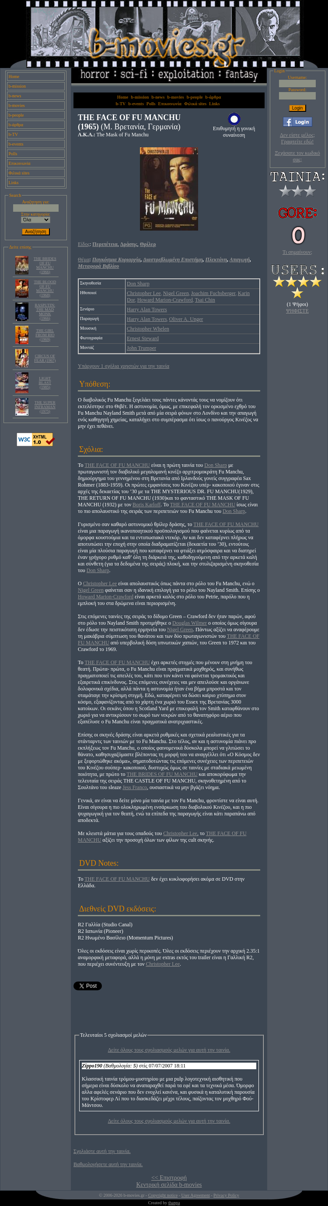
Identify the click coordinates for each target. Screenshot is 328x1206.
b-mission (17, 86)
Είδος (84, 244)
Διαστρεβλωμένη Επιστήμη (173, 259)
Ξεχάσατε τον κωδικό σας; (297, 156)
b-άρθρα (16, 124)
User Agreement (195, 1195)
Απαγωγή (240, 259)
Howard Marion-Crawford (165, 300)
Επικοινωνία (20, 163)
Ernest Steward (143, 338)
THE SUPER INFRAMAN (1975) (45, 406)
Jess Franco (134, 787)
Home (14, 76)
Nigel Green (176, 293)
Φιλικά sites (19, 173)
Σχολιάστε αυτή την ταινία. (102, 1151)
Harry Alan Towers (147, 309)
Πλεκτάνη (216, 259)
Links (14, 182)
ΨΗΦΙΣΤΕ (297, 311)
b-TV (13, 134)
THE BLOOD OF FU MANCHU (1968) (45, 288)
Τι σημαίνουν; (297, 252)
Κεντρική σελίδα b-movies (169, 1184)
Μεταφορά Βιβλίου (98, 266)
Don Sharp (138, 284)
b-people (16, 115)
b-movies (17, 105)
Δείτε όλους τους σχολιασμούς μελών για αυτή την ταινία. (169, 1050)
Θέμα (83, 259)
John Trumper (141, 348)
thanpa (174, 1202)
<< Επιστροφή (169, 1177)
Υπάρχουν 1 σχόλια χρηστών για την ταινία (123, 366)
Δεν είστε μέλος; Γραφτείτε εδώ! (297, 138)
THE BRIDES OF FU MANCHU (162, 774)
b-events (16, 144)
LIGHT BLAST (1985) (45, 382)
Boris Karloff (147, 505)
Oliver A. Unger (186, 319)
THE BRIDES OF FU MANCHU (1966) (45, 265)
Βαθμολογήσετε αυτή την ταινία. (108, 1164)
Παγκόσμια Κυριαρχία (116, 259)
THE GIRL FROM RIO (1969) (44, 335)
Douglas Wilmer (189, 623)
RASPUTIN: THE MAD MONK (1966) (45, 311)
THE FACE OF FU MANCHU (117, 465)
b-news (15, 95)
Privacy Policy (226, 1195)
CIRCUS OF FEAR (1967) (45, 358)
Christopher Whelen (148, 329)
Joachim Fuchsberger (213, 293)
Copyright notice (163, 1195)
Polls (13, 153)
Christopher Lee (144, 293)
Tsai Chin (205, 300)
